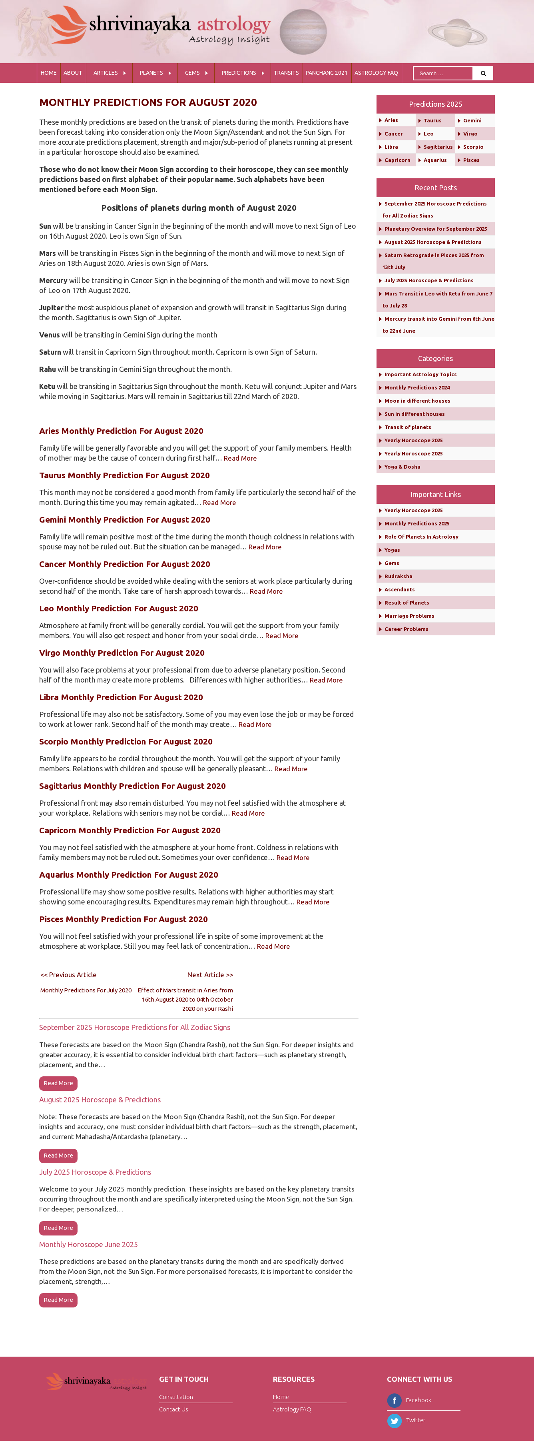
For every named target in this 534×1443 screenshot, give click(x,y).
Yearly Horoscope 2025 (414, 440)
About (73, 73)
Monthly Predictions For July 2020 (86, 990)
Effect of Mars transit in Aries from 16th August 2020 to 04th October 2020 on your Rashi (185, 999)
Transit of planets (408, 427)
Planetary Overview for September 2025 (436, 229)
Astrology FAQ (376, 73)
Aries (391, 120)
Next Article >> (209, 974)
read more (58, 1083)
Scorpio (473, 147)
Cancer (394, 133)
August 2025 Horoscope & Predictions (100, 1100)
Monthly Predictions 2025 (417, 523)
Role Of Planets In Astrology (421, 536)
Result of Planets (407, 602)
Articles (106, 73)
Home (49, 73)
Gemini (472, 120)
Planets (151, 73)
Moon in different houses (417, 400)
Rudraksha (398, 576)
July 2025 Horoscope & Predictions (95, 1173)
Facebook (409, 1401)
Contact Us (173, 1411)
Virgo (470, 133)
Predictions (239, 73)
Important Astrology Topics (421, 374)
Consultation (176, 1398)
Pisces (471, 160)
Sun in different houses (415, 414)
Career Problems (406, 629)
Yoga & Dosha (402, 466)
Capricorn (397, 160)
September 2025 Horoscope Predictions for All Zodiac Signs (134, 1027)
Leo (429, 133)
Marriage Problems (409, 616)
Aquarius (435, 160)
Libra (391, 147)
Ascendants (400, 589)
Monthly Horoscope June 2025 (88, 1245)
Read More (241, 458)
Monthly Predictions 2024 (417, 387)
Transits (286, 73)
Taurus (433, 120)
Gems (192, 73)
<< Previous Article (70, 974)
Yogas (392, 550)
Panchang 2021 (327, 73)
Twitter (406, 1421)
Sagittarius (438, 147)
